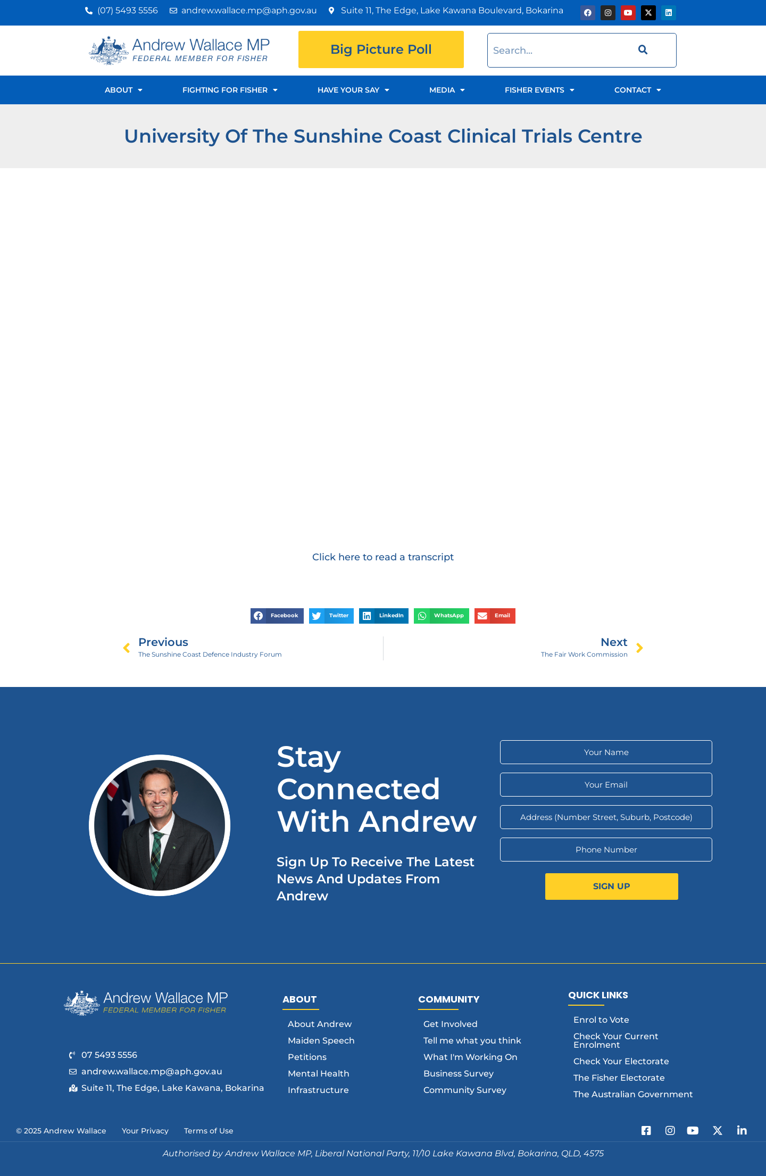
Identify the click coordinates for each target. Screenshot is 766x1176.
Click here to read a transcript (383, 556)
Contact (637, 90)
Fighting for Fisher (230, 90)
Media (447, 90)
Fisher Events (539, 90)
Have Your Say (353, 90)
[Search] (641, 50)
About (124, 90)
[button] (277, 616)
